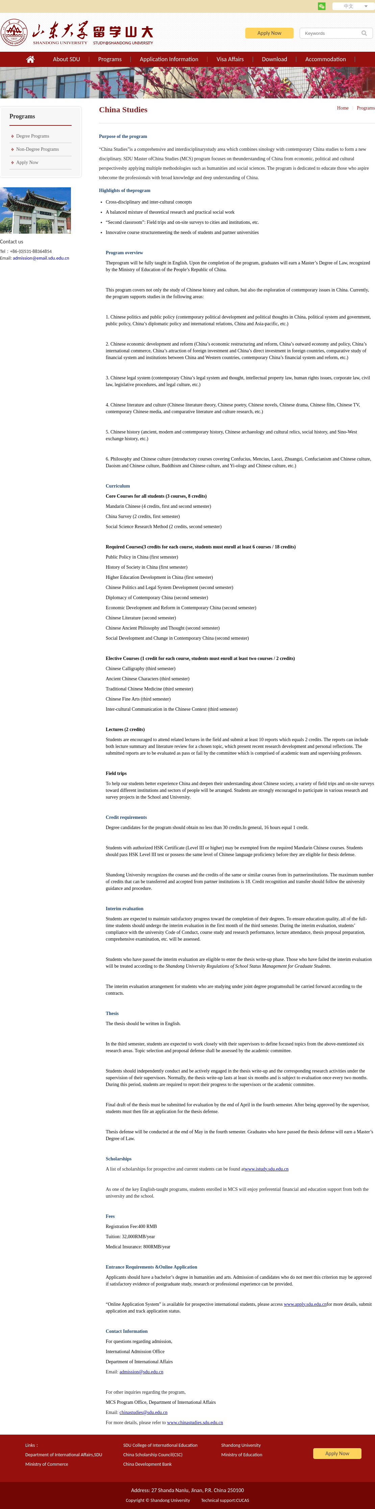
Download (275, 59)
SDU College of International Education (160, 1445)
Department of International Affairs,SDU (63, 1455)
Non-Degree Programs (37, 149)
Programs (110, 59)
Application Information (169, 59)
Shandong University (241, 1445)
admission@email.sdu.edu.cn (41, 258)
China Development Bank (147, 1464)
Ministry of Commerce (46, 1464)
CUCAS (242, 1500)
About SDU (66, 59)
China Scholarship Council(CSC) (152, 1455)
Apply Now (269, 33)
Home (343, 108)
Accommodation (325, 59)
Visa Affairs (230, 59)
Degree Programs (32, 136)
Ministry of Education (241, 1455)
